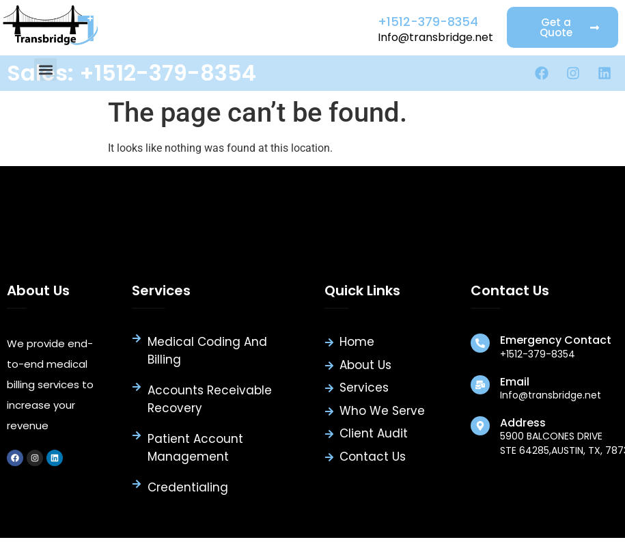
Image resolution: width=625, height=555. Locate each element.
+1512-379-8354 (428, 21)
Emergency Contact (555, 340)
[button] (45, 69)
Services (161, 290)
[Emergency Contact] (480, 343)
